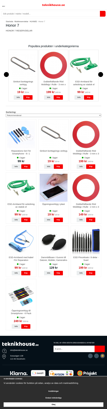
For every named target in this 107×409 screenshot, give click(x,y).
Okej (53, 405)
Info (18, 97)
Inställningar (53, 391)
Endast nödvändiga (54, 398)
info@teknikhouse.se (19, 350)
